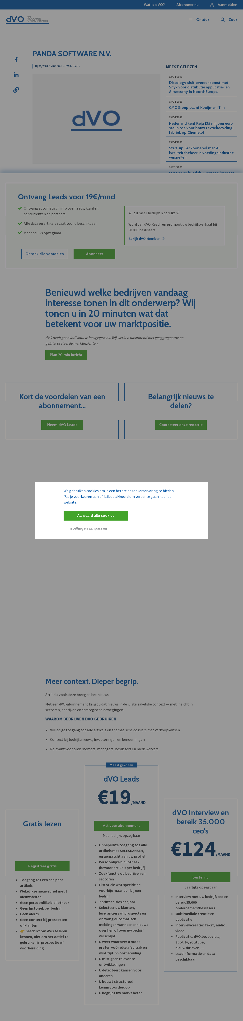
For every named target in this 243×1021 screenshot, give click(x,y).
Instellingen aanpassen (87, 528)
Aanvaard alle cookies (95, 515)
